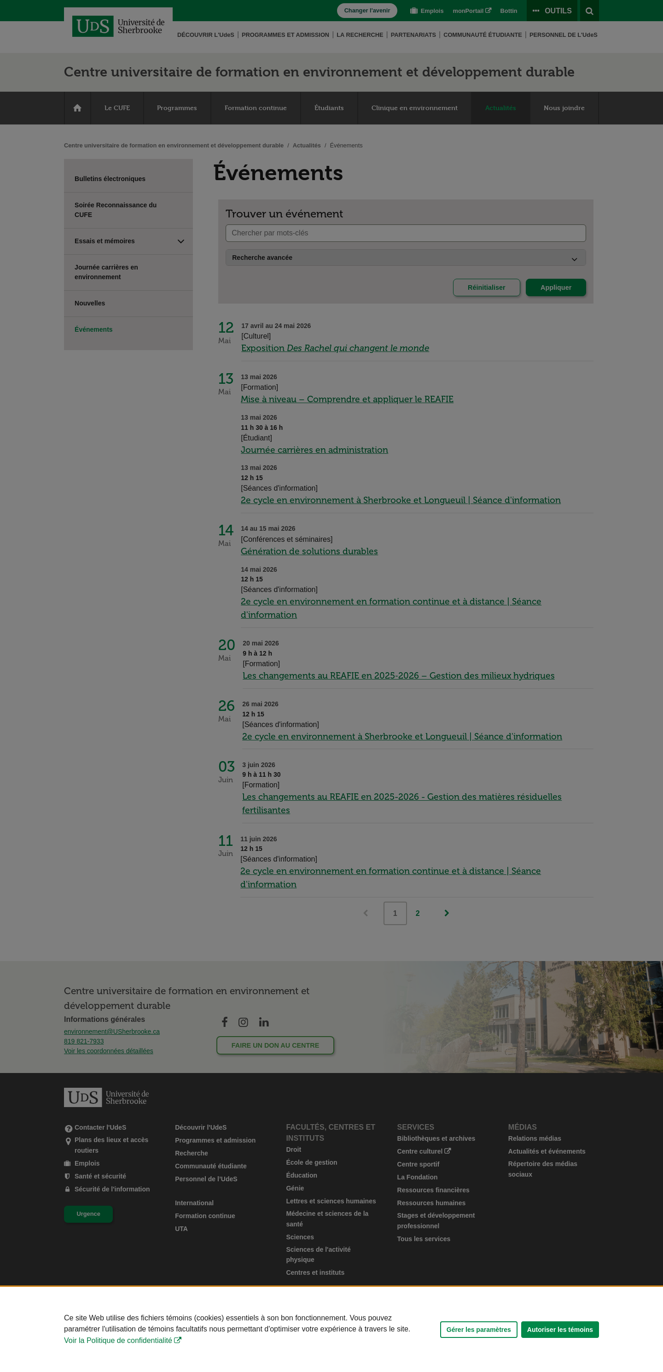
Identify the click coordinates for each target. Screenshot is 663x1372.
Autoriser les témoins (560, 1329)
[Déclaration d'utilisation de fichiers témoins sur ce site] (331, 1329)
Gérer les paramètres (479, 1329)
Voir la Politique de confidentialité (118, 1340)
